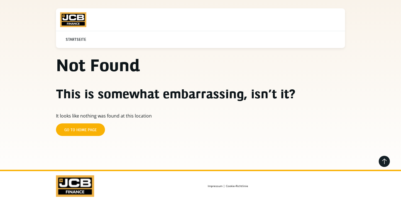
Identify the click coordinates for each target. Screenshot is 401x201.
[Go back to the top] (384, 161)
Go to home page (80, 130)
